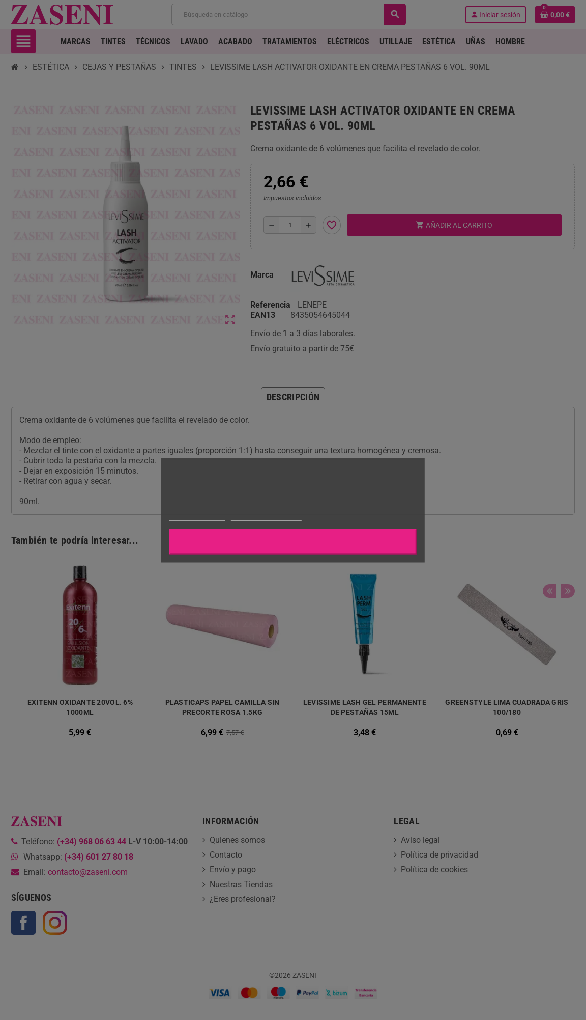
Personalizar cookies (266, 515)
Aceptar (293, 541)
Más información (197, 515)
